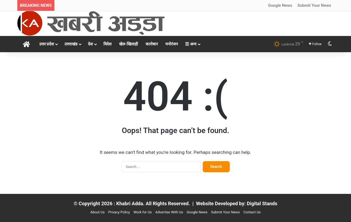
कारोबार (152, 44)
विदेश (107, 44)
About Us (97, 212)
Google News (280, 5)
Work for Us (142, 212)
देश (90, 44)
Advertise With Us (169, 212)
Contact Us (252, 212)
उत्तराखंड (70, 44)
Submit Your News (314, 5)
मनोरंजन (171, 44)
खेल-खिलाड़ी (128, 44)
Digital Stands (262, 203)
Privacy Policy (119, 212)
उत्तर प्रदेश (46, 44)
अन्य (190, 44)
